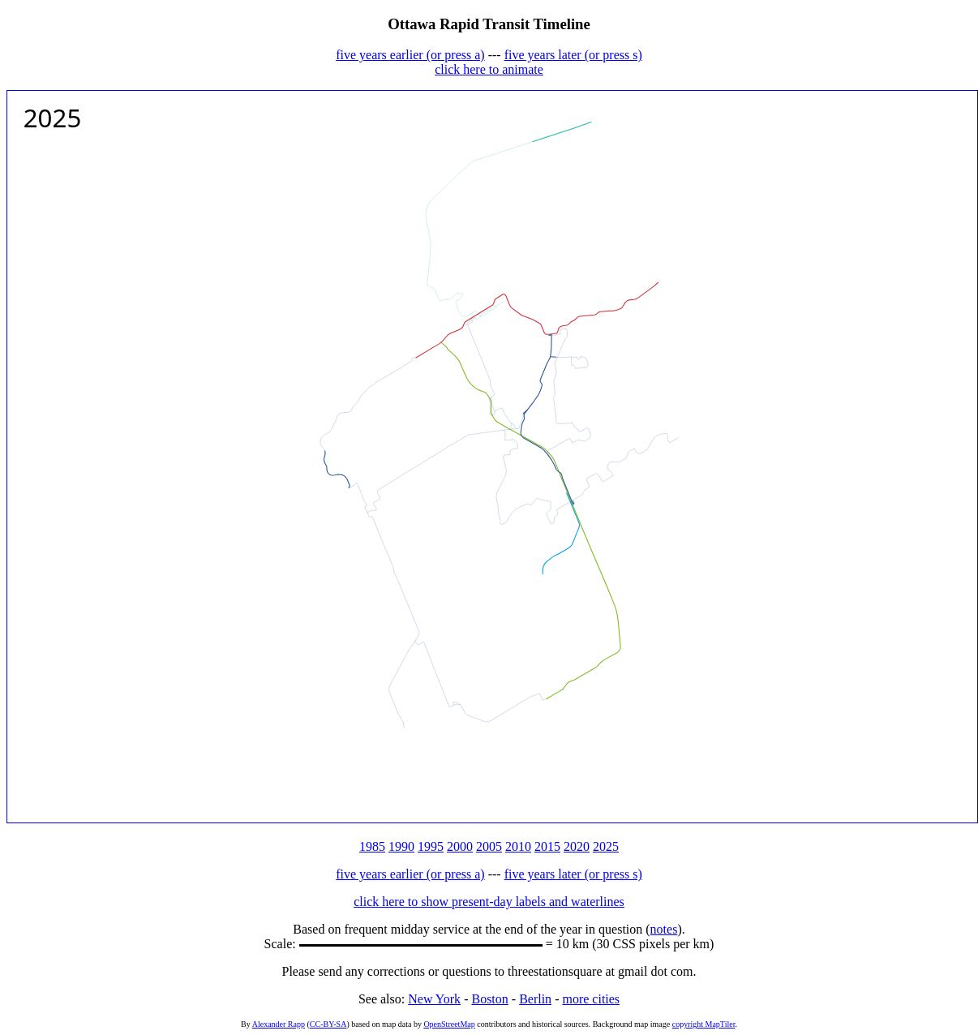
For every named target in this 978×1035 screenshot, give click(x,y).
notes (664, 929)
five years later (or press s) (573, 55)
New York (434, 999)
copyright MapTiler (704, 1024)
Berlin (535, 999)
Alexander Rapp (278, 1024)
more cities (591, 999)
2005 (489, 846)
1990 (401, 846)
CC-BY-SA (328, 1024)
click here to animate (489, 69)
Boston (489, 999)
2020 (577, 846)
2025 (606, 846)
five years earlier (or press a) (410, 55)
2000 (460, 846)
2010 (518, 846)
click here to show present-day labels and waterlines (489, 901)
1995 (431, 846)
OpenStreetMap (448, 1024)
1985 (372, 846)
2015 (547, 846)
